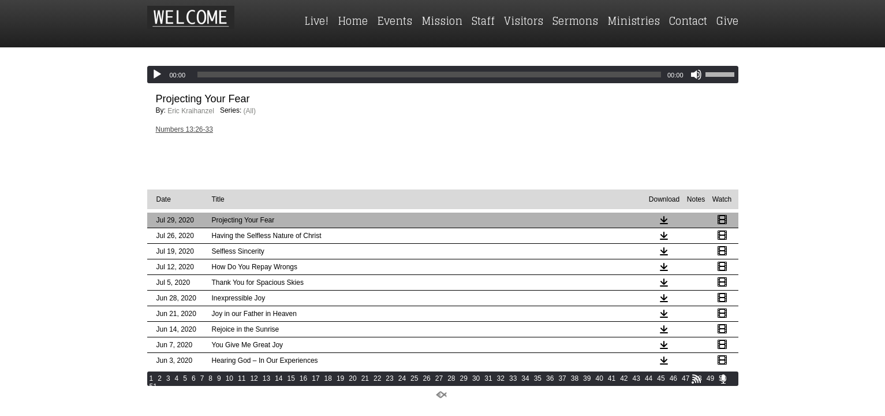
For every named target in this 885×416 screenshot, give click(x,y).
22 (377, 378)
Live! (316, 21)
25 (414, 378)
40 (599, 378)
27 (439, 378)
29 (464, 378)
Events (394, 21)
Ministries (633, 21)
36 (550, 378)
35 (538, 378)
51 (153, 386)
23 (389, 378)
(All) (250, 111)
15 (290, 378)
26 (426, 378)
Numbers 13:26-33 (184, 129)
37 (562, 378)
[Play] (157, 74)
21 (365, 378)
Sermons (575, 21)
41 (611, 378)
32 (501, 378)
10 (229, 378)
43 (636, 378)
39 (587, 378)
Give (727, 21)
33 (513, 378)
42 (624, 378)
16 (303, 378)
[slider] (429, 74)
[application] (442, 74)
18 (328, 378)
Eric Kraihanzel (190, 111)
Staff (483, 21)
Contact (688, 21)
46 (673, 378)
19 (340, 378)
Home (353, 21)
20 (352, 378)
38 (574, 378)
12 (253, 378)
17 (315, 378)
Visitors (523, 21)
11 (241, 378)
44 (648, 378)
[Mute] (696, 74)
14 (278, 378)
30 (476, 378)
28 (451, 378)
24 (402, 378)
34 (525, 378)
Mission (441, 21)
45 (660, 378)
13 (266, 378)
